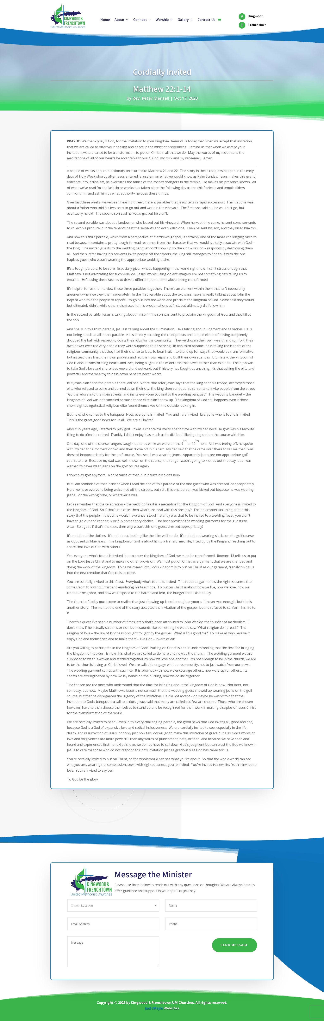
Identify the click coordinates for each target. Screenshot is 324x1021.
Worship (162, 20)
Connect (140, 20)
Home (105, 20)
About (119, 20)
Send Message (234, 945)
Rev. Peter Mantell (150, 98)
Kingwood (255, 16)
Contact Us (206, 20)
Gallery (183, 20)
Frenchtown (257, 25)
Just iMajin (154, 1008)
